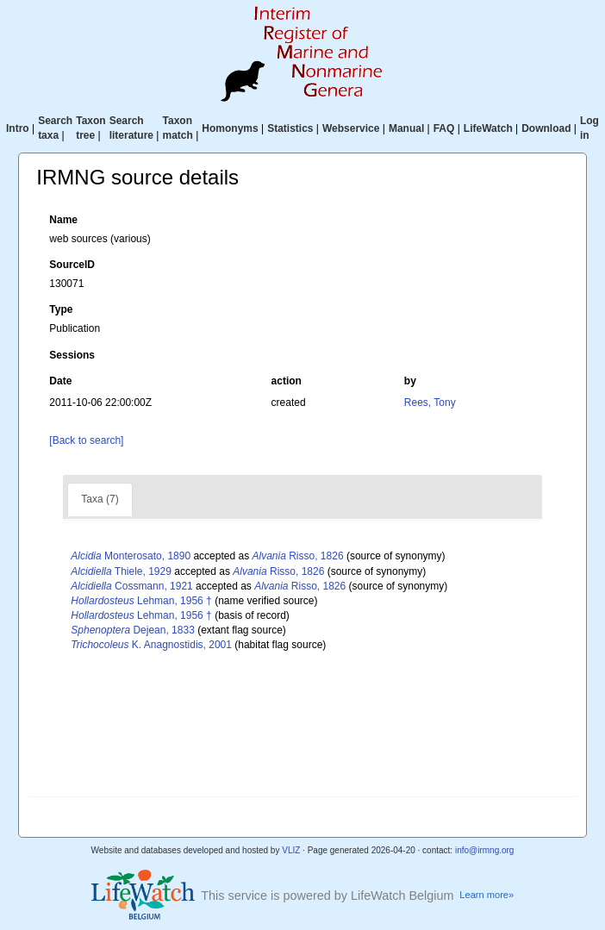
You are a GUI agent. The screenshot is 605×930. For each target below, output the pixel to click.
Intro (17, 128)
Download (546, 128)
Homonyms (230, 128)
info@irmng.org (485, 850)
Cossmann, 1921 (131, 586)
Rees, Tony (430, 402)
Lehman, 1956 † (141, 601)
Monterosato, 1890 (130, 556)
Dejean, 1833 (132, 630)
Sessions (72, 355)
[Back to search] (86, 440)
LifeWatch (488, 128)
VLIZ (291, 850)
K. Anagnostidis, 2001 (151, 645)
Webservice (351, 128)
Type (60, 309)
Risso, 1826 (298, 556)
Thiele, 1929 (121, 571)
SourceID (72, 265)
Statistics (290, 128)
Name (63, 220)
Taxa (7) (99, 499)
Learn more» (486, 894)
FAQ (444, 128)
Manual (406, 128)
